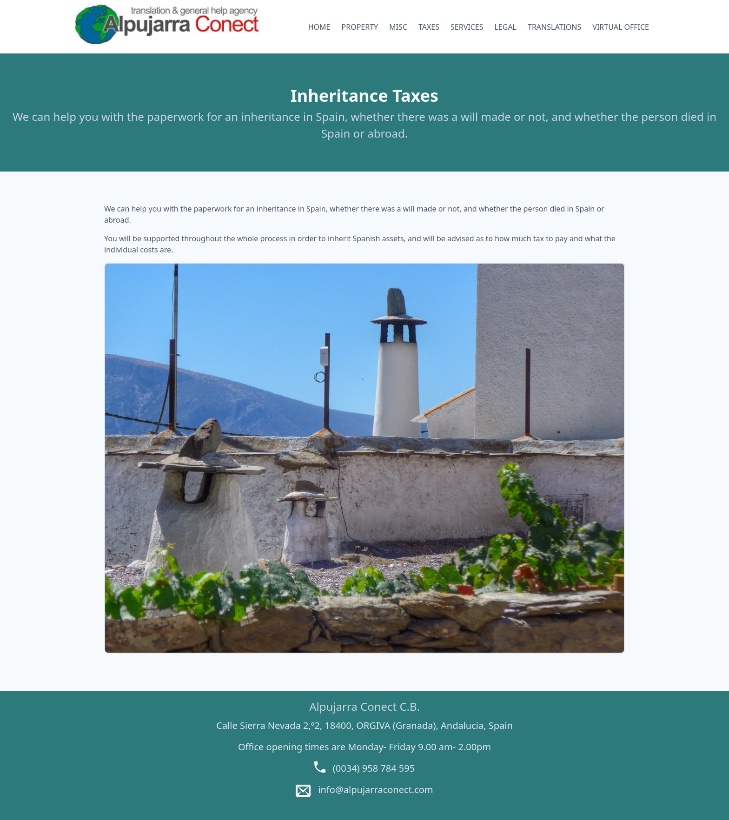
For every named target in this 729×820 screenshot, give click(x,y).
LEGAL (505, 27)
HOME (319, 27)
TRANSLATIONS (554, 27)
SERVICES (467, 27)
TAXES (428, 27)
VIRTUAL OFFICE (620, 27)
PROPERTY (360, 27)
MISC (398, 27)
